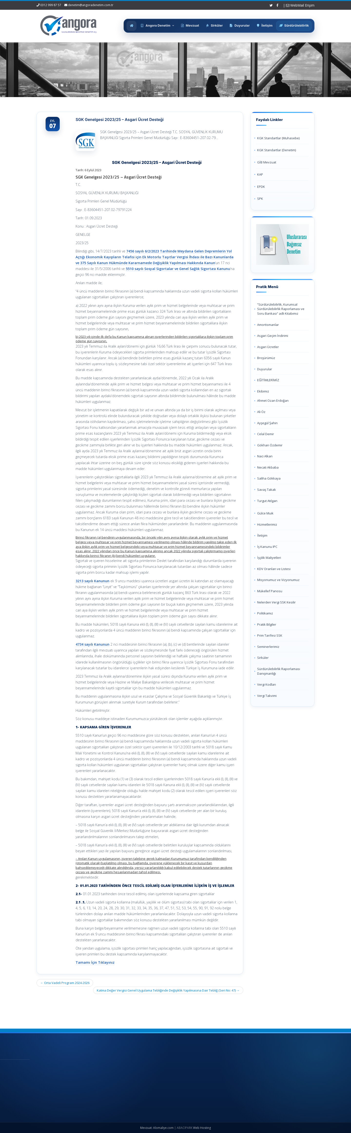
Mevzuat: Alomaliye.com (157, 1128)
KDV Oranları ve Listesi (274, 569)
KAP (260, 174)
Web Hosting (202, 1128)
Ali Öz (261, 412)
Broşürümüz (266, 358)
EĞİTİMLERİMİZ (268, 380)
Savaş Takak (266, 489)
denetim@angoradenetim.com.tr (90, 5)
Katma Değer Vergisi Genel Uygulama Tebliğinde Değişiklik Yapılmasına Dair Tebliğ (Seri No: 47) (168, 990)
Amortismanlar (268, 324)
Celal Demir (265, 434)
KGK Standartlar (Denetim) (276, 150)
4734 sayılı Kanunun (92, 644)
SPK (260, 198)
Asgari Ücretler (268, 347)
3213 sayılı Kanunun (92, 581)
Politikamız (265, 613)
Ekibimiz (263, 391)
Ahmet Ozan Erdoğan (273, 400)
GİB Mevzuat (266, 162)
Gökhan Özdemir (270, 445)
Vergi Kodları (266, 684)
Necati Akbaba (268, 467)
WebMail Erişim (300, 5)
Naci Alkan (265, 456)
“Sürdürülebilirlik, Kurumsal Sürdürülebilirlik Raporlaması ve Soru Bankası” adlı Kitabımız (280, 309)
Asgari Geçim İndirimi (272, 335)
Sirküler (263, 657)
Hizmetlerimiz (267, 524)
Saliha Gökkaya (269, 478)
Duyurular (264, 369)
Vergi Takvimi (267, 695)
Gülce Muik (265, 513)
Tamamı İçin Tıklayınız (95, 962)
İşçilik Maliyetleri (269, 557)
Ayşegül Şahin (267, 423)
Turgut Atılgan (267, 501)
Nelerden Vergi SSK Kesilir (276, 602)
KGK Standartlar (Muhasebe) (278, 138)
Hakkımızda (168, 1075)
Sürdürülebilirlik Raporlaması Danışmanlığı (278, 671)
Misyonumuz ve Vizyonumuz (278, 580)
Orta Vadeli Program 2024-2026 (64, 983)
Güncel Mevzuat (171, 1091)
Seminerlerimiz (268, 646)
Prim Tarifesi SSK (269, 635)
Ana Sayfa (167, 1067)
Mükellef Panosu (269, 591)
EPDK (261, 186)
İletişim (262, 535)
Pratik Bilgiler (266, 624)
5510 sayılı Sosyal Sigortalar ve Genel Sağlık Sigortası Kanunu (178, 268)
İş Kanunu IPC (267, 546)
